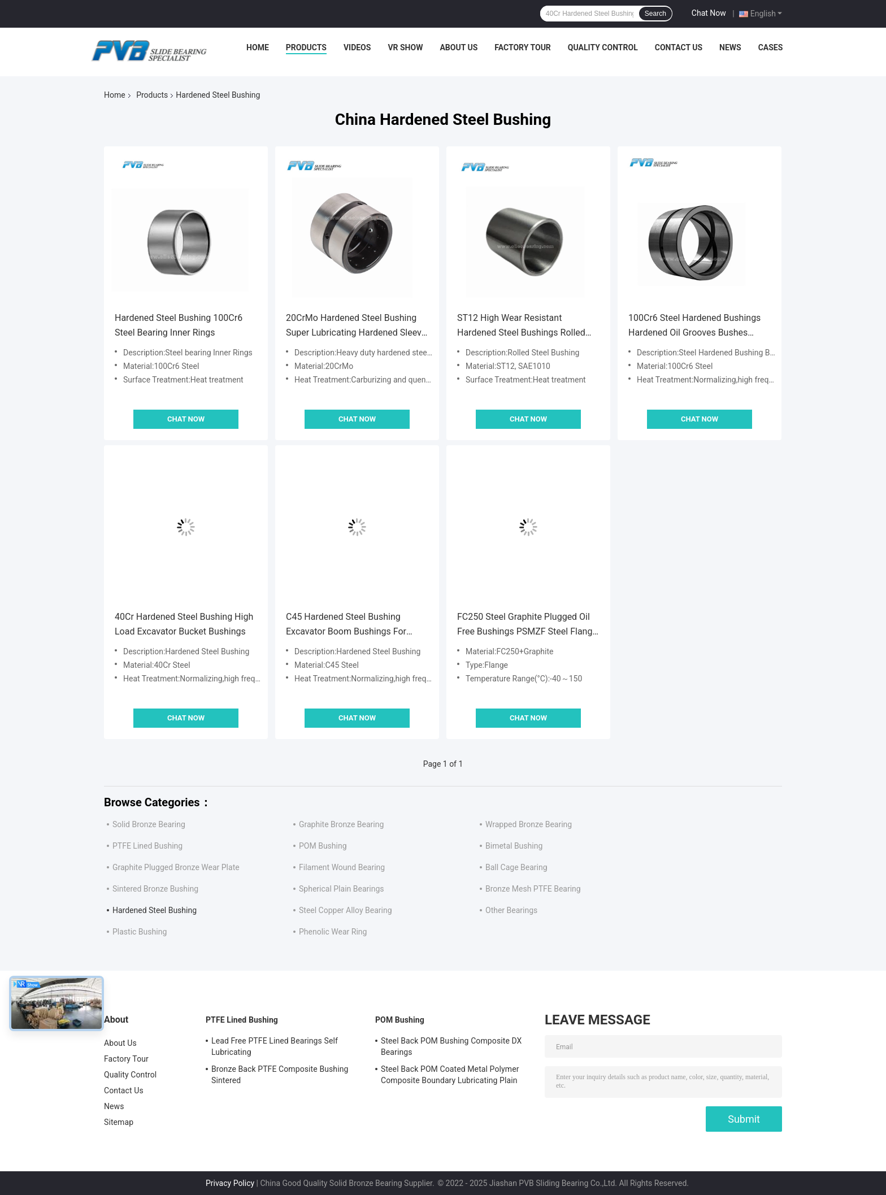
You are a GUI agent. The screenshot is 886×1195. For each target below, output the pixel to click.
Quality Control (603, 47)
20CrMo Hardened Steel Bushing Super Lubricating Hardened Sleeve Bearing (356, 326)
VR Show (405, 47)
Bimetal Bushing (513, 845)
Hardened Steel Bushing (154, 910)
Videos (357, 47)
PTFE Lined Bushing (147, 845)
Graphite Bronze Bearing (341, 824)
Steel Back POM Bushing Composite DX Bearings (451, 1046)
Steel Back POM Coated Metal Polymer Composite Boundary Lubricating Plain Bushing (450, 1076)
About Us (458, 47)
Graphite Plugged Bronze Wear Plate (176, 867)
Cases (770, 47)
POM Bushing (323, 845)
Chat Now (709, 13)
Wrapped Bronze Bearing (528, 824)
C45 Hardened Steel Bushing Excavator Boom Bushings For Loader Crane (346, 625)
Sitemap (118, 1122)
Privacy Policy (230, 1183)
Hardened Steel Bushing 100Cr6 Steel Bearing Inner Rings (178, 325)
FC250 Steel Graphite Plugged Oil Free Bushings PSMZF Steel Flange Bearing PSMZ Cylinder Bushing (527, 625)
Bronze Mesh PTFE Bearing (533, 888)
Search (655, 14)
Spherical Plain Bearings (341, 888)
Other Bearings (511, 910)
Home (257, 47)
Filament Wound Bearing (342, 867)
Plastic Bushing (139, 931)
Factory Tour (522, 47)
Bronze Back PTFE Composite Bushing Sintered (279, 1074)
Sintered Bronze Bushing (155, 888)
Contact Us (678, 47)
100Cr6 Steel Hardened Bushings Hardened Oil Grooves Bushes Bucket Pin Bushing (694, 326)
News (730, 47)
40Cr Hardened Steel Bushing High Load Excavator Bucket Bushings (184, 624)
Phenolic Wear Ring (333, 931)
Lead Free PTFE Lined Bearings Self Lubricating (274, 1046)
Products (306, 47)
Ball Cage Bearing (516, 867)
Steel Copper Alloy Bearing (345, 910)
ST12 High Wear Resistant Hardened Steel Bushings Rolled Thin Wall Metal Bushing (521, 326)
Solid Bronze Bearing (148, 824)
